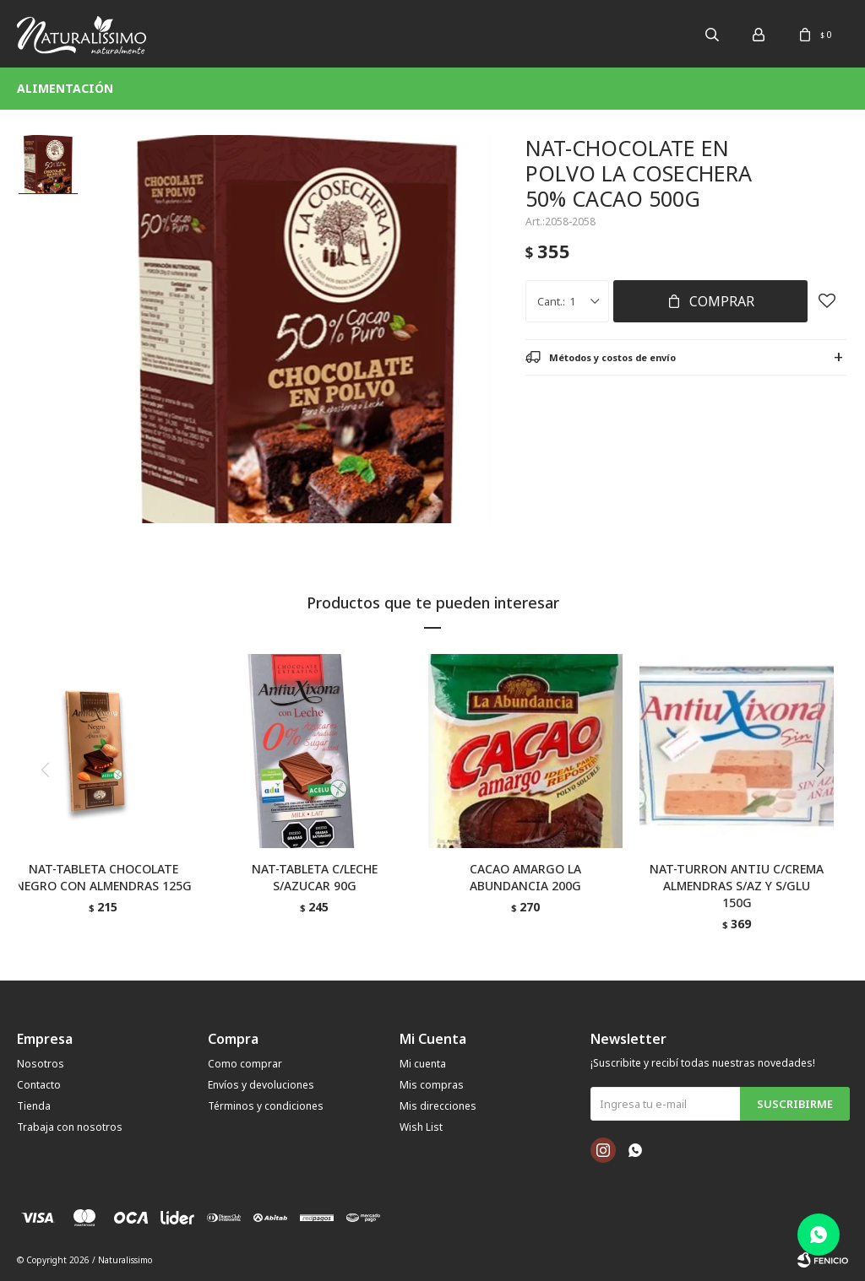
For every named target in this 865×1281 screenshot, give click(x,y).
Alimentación (65, 88)
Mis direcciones (438, 1106)
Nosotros (40, 1064)
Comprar (721, 301)
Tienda (34, 1106)
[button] (826, 804)
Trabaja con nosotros (69, 1127)
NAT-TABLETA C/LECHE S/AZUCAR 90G (315, 877)
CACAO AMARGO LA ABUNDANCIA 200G (525, 877)
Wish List (421, 1127)
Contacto (39, 1085)
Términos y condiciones (266, 1106)
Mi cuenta (423, 1064)
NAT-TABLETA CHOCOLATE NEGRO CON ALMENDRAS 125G (103, 877)
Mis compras (432, 1085)
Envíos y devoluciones (261, 1085)
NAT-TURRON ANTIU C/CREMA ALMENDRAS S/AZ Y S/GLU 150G (737, 886)
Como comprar (245, 1064)
